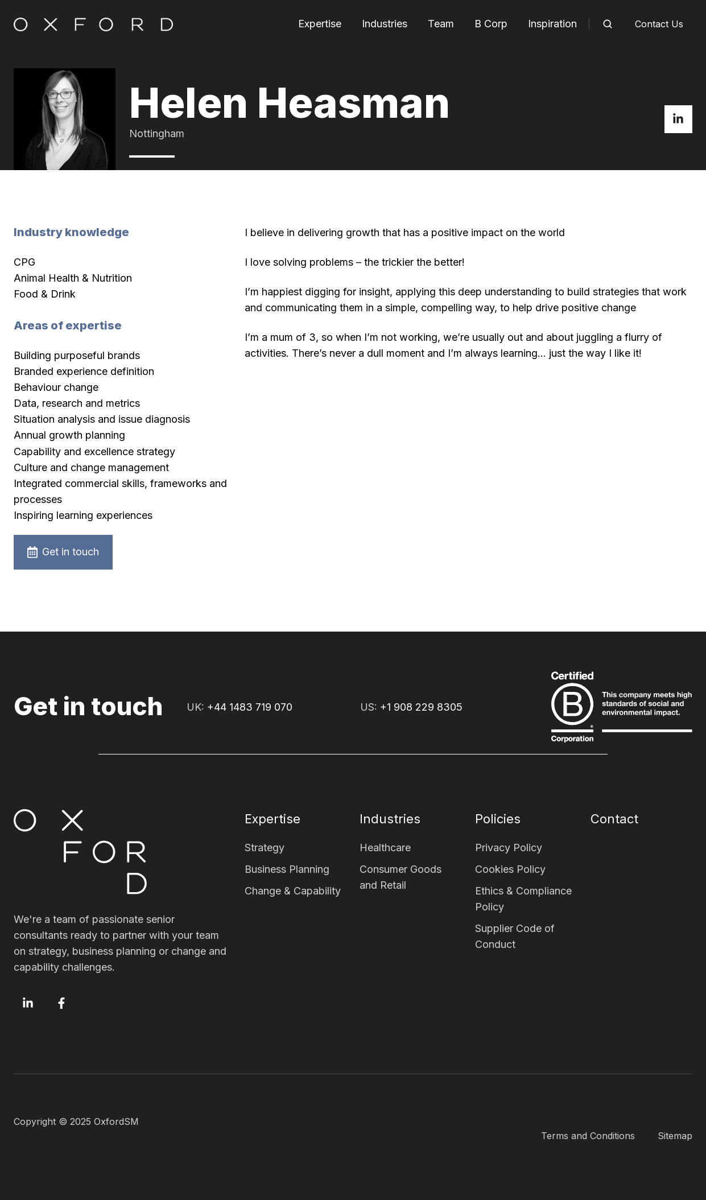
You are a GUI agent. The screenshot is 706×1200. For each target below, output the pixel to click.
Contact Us (659, 24)
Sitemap (675, 1135)
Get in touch (62, 552)
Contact (614, 818)
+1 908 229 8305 (421, 707)
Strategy (264, 847)
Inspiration (552, 24)
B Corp (490, 24)
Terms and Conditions (588, 1135)
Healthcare (385, 847)
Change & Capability (293, 891)
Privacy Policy (508, 847)
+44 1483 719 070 (249, 707)
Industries (384, 24)
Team (441, 24)
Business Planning (287, 869)
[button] (607, 24)
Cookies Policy (510, 869)
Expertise (319, 24)
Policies (498, 818)
